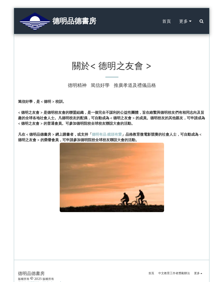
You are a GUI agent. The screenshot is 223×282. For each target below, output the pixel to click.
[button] (202, 21)
